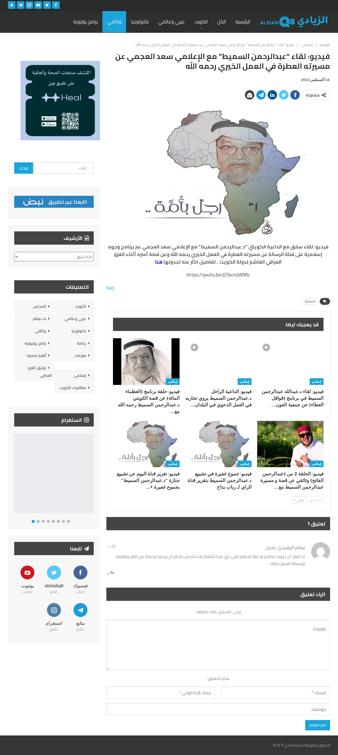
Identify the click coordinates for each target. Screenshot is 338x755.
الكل (221, 21)
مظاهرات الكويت (73, 387)
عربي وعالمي (171, 21)
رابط (110, 287)
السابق (315, 500)
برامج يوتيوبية (35, 343)
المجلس (39, 306)
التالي (299, 500)
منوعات (80, 355)
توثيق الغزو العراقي (40, 371)
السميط (310, 301)
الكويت (201, 21)
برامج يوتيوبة (85, 21)
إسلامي (316, 381)
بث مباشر (39, 318)
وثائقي (114, 21)
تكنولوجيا (140, 21)
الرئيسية (242, 21)
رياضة (81, 343)
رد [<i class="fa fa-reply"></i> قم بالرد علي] (110, 573)
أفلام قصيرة (36, 355)
